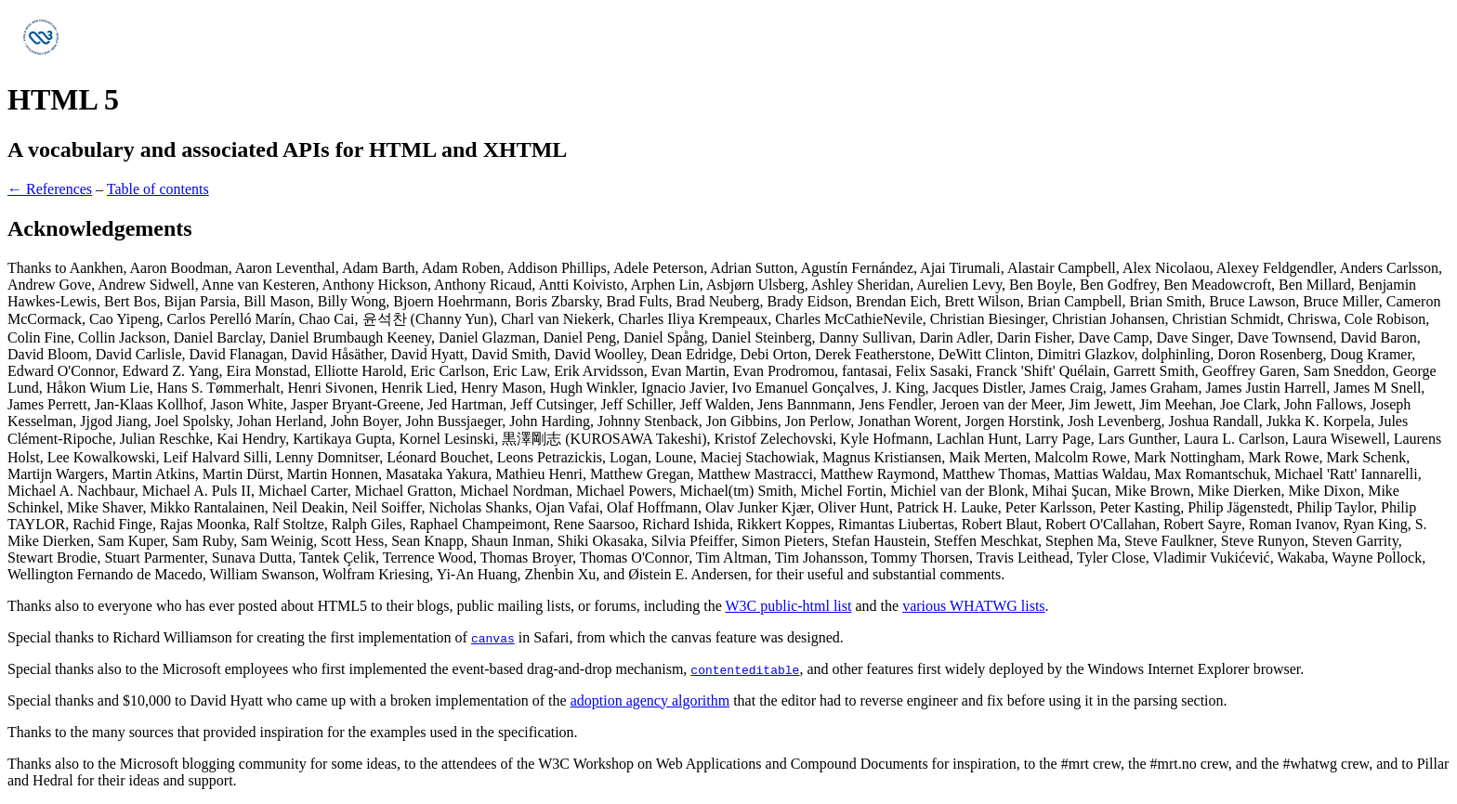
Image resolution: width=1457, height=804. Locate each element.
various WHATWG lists (973, 606)
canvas (493, 637)
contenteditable (744, 669)
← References (49, 189)
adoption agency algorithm (650, 700)
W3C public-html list (788, 606)
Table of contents (158, 189)
